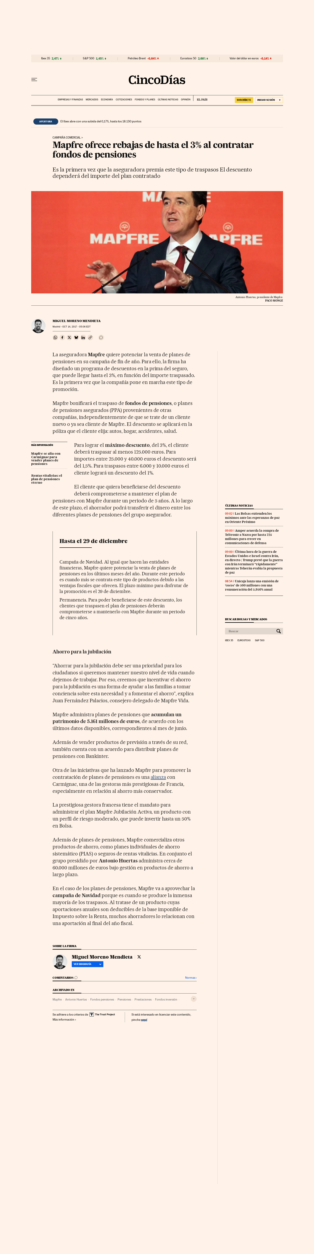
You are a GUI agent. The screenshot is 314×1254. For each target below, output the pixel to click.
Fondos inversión (166, 999)
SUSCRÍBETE (244, 99)
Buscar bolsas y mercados (246, 619)
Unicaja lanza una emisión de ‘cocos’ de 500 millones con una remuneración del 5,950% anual (252, 585)
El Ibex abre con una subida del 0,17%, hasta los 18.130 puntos (100, 121)
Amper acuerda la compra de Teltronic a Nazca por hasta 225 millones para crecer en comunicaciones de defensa (252, 537)
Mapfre (57, 999)
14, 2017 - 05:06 (76, 326)
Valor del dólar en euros (244, 58)
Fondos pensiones (102, 999)
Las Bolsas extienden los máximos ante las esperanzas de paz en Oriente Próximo (252, 518)
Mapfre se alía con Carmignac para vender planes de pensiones (45, 459)
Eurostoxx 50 (188, 58)
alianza (158, 777)
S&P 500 (88, 58)
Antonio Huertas (76, 999)
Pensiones (124, 999)
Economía (107, 99)
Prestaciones (143, 999)
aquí (144, 1019)
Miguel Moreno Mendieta (77, 321)
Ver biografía (87, 964)
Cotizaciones (124, 99)
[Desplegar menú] (34, 79)
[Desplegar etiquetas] (194, 999)
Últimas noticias (168, 99)
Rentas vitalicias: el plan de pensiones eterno (46, 479)
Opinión (185, 99)
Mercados (92, 99)
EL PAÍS (200, 98)
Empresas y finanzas (70, 99)
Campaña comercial (67, 137)
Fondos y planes (145, 99)
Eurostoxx (244, 640)
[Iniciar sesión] (269, 100)
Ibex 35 (45, 58)
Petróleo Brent (137, 58)
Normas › (191, 977)
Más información (64, 1019)
